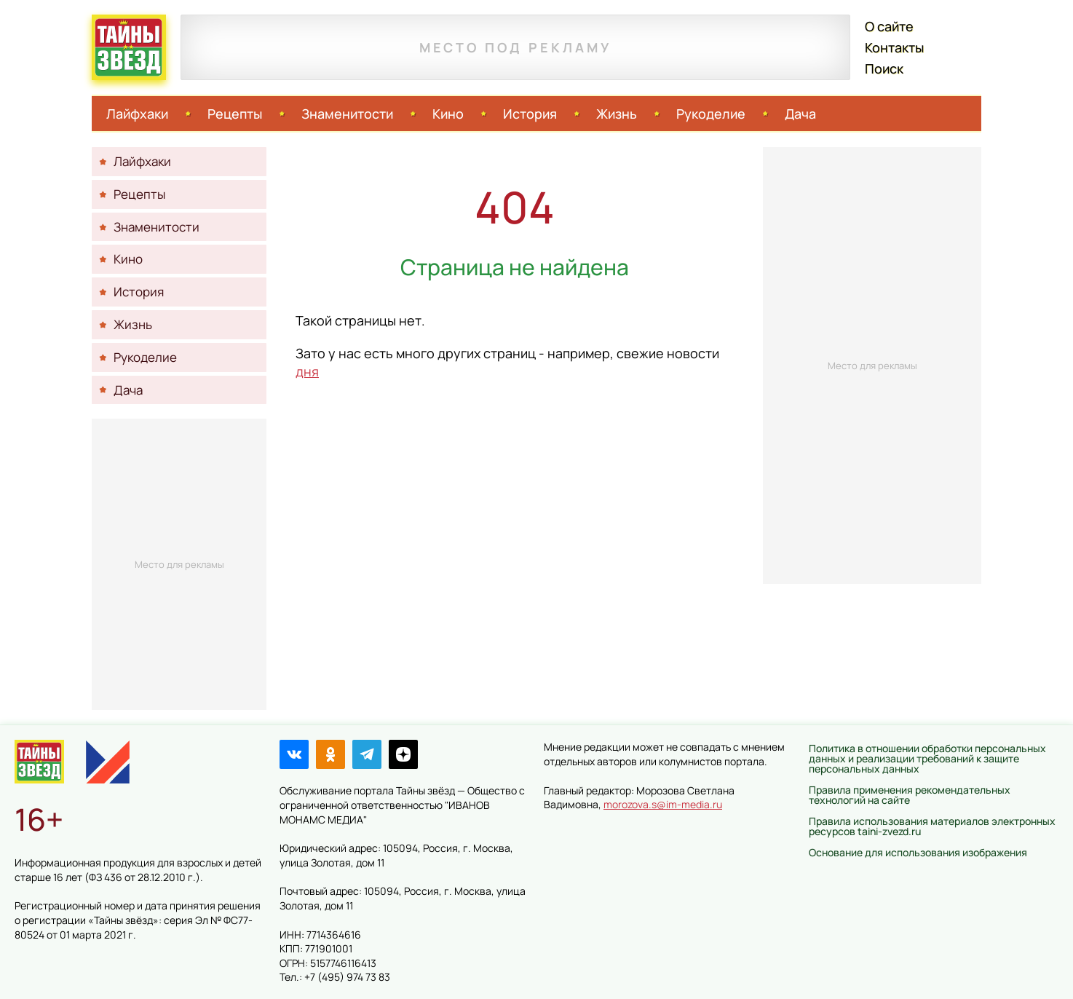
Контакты (894, 47)
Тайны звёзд (129, 47)
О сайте (889, 26)
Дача (800, 113)
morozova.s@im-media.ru (662, 804)
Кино (448, 113)
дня (307, 371)
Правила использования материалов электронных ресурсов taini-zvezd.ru (932, 826)
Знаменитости (347, 113)
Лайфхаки (137, 113)
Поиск (884, 68)
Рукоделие (710, 113)
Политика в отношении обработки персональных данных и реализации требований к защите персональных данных (927, 758)
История (530, 113)
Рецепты (234, 113)
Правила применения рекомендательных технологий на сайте (909, 795)
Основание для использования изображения (918, 852)
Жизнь (616, 113)
